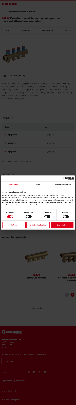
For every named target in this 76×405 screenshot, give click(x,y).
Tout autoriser (62, 225)
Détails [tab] (38, 184)
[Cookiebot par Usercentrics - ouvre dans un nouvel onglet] (65, 178)
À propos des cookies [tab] (63, 184)
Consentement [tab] (13, 184)
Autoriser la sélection (38, 225)
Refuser (14, 225)
